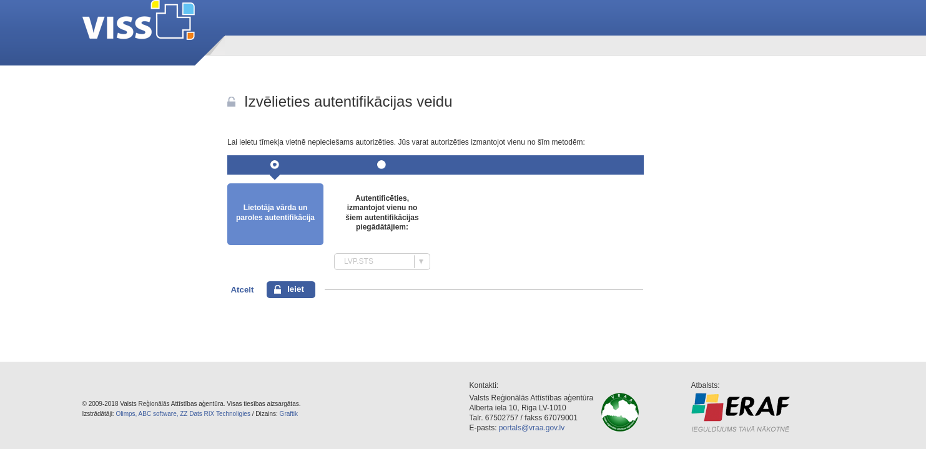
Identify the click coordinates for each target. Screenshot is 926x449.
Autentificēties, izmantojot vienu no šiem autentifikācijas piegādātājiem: (381, 213)
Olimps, (126, 413)
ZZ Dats (191, 413)
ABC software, (159, 413)
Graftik (289, 413)
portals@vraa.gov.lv (531, 427)
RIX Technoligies (227, 413)
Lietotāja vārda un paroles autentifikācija (275, 212)
